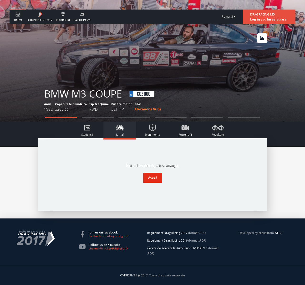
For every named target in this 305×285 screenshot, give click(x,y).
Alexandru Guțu (147, 109)
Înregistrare (276, 19)
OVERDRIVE (128, 275)
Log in (255, 19)
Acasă (152, 178)
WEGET (279, 233)
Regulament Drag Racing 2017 (167, 233)
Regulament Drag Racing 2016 (167, 240)
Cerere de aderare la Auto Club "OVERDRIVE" (177, 248)
